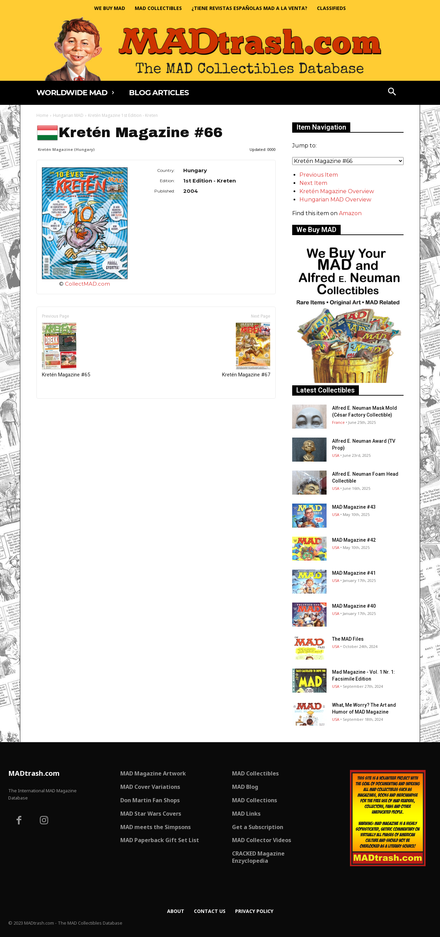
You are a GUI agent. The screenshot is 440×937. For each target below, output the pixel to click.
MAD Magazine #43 (354, 507)
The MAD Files (348, 639)
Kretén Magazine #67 (246, 350)
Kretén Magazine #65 (66, 350)
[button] (392, 92)
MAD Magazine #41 (354, 573)
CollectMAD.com (87, 283)
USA (335, 455)
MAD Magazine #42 (354, 540)
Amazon (350, 213)
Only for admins (60, 410)
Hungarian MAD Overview (335, 199)
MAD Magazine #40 (354, 606)
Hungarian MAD (68, 115)
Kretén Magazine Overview (336, 191)
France (338, 422)
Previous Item (318, 175)
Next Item (313, 183)
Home (42, 115)
